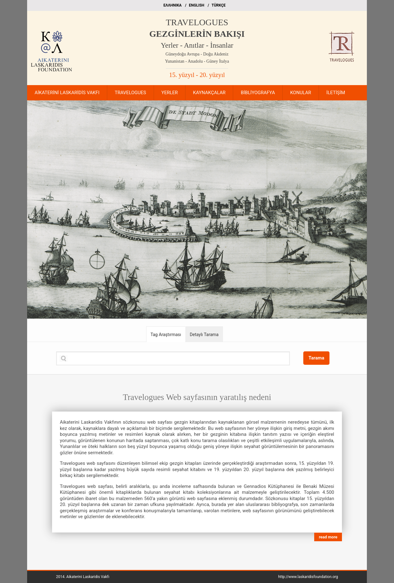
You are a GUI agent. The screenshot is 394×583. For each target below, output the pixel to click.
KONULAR (300, 92)
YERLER (169, 92)
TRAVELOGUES (197, 22)
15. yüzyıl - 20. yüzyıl (197, 74)
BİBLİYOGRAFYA (258, 92)
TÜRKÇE (219, 5)
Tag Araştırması (166, 334)
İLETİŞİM (335, 92)
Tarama (316, 358)
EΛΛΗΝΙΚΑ (172, 5)
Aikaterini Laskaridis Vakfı (87, 577)
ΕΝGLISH (196, 5)
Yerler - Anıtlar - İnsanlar (197, 45)
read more (328, 537)
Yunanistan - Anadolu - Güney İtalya (197, 61)
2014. (82, 577)
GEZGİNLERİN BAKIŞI (197, 34)
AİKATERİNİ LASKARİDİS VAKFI (67, 92)
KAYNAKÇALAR (209, 92)
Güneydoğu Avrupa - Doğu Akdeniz (197, 54)
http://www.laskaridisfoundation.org (308, 577)
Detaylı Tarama (204, 334)
